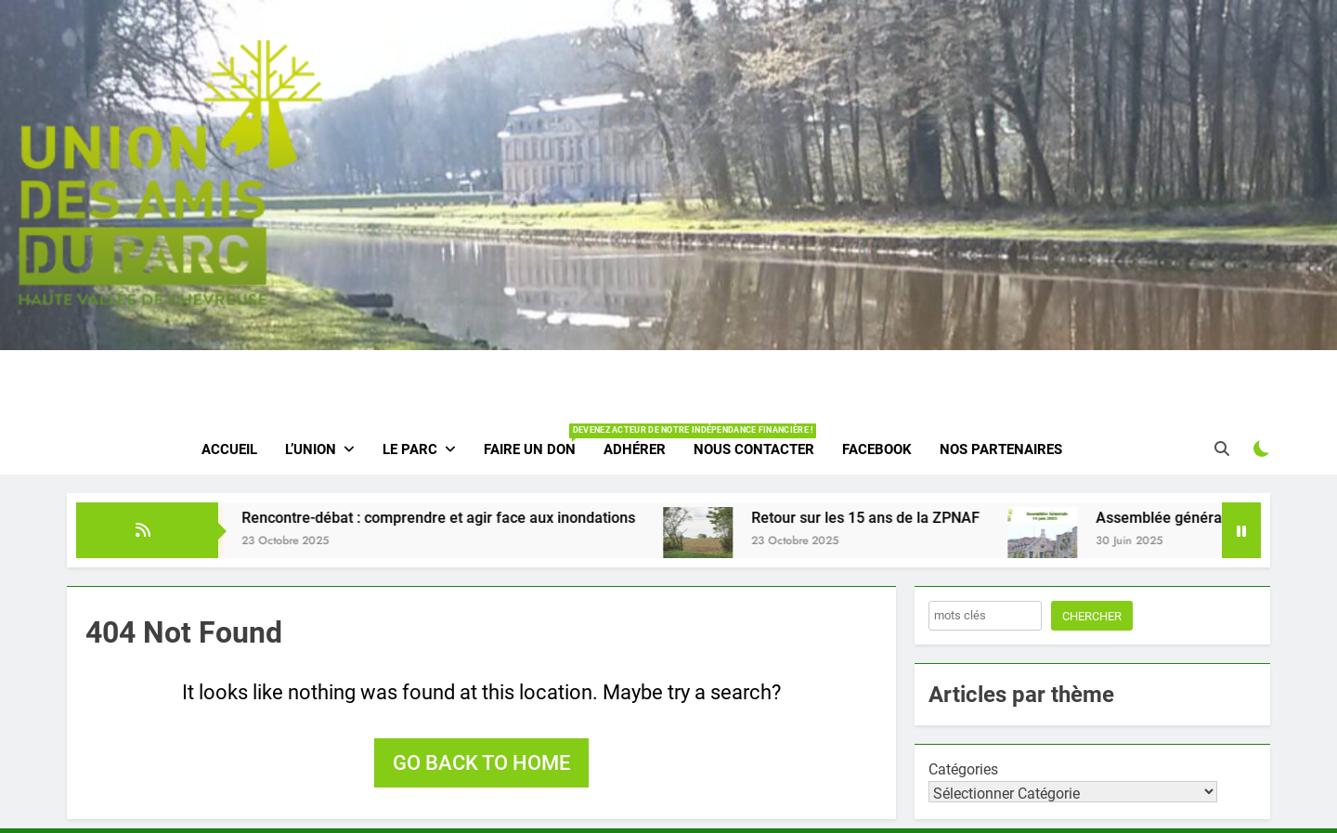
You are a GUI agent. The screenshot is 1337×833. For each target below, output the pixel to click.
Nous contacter (754, 449)
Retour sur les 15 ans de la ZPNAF (882, 518)
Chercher (1092, 616)
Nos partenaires (1001, 449)
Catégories (963, 769)
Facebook (877, 449)
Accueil (229, 449)
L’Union (310, 449)
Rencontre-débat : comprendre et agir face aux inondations (455, 518)
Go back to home (481, 762)
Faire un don (537, 441)
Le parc (410, 449)
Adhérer (635, 449)
